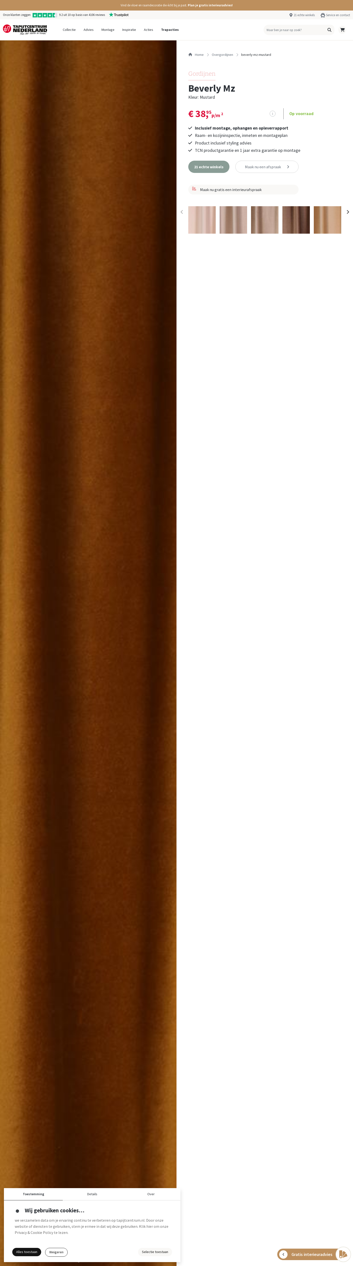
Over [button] (151, 1194)
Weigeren (56, 1252)
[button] (176, 5)
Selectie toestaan (155, 1252)
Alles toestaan (26, 1252)
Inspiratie (129, 29)
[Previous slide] (181, 212)
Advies (89, 29)
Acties (148, 29)
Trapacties (170, 29)
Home (196, 54)
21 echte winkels (304, 15)
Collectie (69, 29)
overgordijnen (222, 54)
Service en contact (338, 15)
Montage (107, 29)
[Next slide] (347, 212)
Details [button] (92, 1194)
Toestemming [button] (33, 1194)
